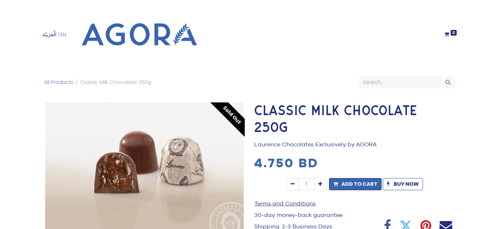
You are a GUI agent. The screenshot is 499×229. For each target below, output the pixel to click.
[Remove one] (292, 184)
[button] (355, 184)
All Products (58, 82)
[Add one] (320, 184)
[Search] (448, 82)
